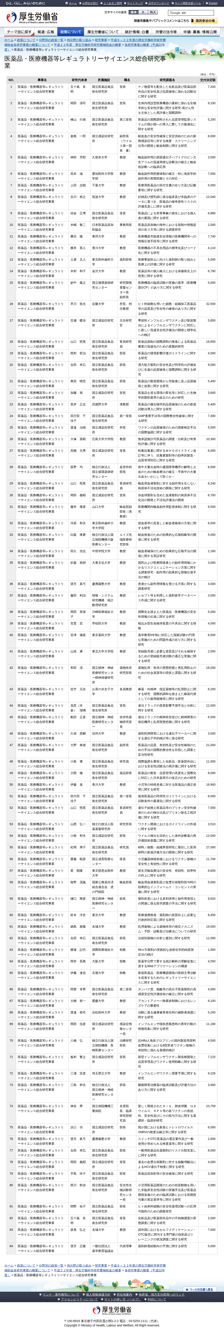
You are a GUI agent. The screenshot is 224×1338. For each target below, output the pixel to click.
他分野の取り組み (79, 40)
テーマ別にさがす (19, 32)
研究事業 (101, 40)
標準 (133, 12)
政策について (70, 31)
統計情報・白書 (137, 31)
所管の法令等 (166, 31)
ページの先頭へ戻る (199, 1289)
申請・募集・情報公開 (200, 31)
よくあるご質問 (112, 3)
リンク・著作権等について (61, 1294)
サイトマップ (135, 3)
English (213, 3)
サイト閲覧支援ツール (188, 3)
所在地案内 (124, 1294)
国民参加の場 (204, 20)
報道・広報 (46, 31)
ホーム (73, 3)
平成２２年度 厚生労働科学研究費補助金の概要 (87, 45)
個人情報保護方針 (98, 1294)
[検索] (191, 13)
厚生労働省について (103, 31)
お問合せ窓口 (90, 3)
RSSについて (157, 1299)
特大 (153, 12)
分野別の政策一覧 (51, 40)
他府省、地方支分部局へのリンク (162, 1294)
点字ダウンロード (158, 3)
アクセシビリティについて (79, 1299)
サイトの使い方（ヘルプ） (122, 1299)
